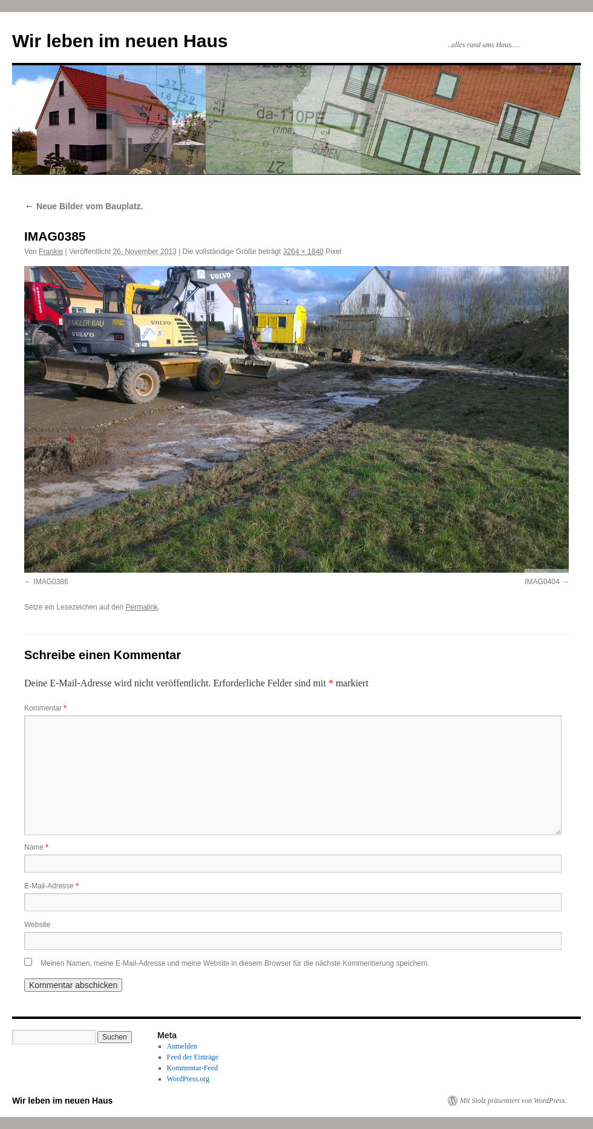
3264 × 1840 (303, 251)
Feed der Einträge (192, 1057)
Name (36, 847)
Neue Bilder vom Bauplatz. (83, 206)
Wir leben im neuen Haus (120, 41)
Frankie (51, 251)
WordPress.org (188, 1079)
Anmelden (182, 1046)
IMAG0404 (542, 582)
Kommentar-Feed (192, 1068)
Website (37, 924)
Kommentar (45, 708)
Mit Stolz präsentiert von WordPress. (513, 1100)
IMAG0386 (50, 582)
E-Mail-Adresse (51, 886)
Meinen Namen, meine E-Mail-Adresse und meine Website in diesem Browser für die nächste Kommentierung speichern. (235, 963)
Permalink (141, 607)
